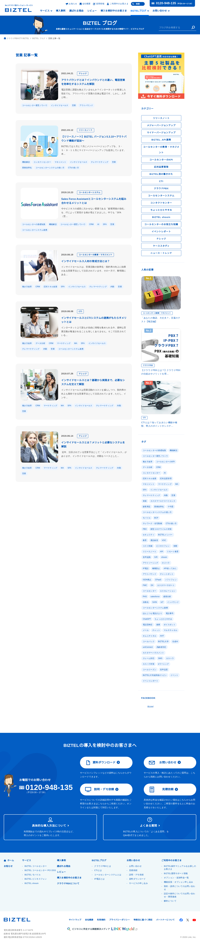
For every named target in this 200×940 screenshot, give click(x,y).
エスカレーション (167, 591)
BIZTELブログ (138, 11)
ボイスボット (169, 624)
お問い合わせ (159, 11)
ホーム (9, 854)
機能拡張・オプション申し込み (178, 876)
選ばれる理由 (76, 11)
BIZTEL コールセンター (36, 860)
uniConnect (171, 641)
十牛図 (170, 506)
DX (151, 585)
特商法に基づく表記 (143, 914)
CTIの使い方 (73, 167)
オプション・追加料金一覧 (176, 872)
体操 (145, 501)
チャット (156, 630)
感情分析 (167, 596)
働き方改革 (27, 286)
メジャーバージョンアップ (161, 125)
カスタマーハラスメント (166, 647)
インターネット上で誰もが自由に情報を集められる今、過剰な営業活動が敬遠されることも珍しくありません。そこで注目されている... (93, 331)
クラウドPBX (161, 188)
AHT (162, 635)
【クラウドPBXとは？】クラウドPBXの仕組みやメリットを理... (160, 372)
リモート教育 (172, 551)
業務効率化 (27, 167)
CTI (81, 311)
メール (146, 630)
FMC (145, 585)
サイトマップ (75, 914)
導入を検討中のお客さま (113, 11)
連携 (158, 624)
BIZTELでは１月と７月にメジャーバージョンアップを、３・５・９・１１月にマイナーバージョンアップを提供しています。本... (94, 148)
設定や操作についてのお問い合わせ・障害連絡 (179, 890)
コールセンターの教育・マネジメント (96, 254)
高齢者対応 (147, 647)
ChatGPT (147, 619)
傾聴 (162, 546)
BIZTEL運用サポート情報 (176, 867)
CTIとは (98, 865)
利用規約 (101, 914)
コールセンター (149, 591)
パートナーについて (165, 914)
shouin (164, 557)
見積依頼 (161, 784)
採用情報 (98, 3)
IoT (161, 602)
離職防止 (146, 568)
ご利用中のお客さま (117, 3)
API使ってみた (160, 568)
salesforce (155, 596)
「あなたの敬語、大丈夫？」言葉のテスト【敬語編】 (160, 319)
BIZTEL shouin (161, 217)
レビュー (92, 11)
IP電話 (176, 562)
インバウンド (173, 602)
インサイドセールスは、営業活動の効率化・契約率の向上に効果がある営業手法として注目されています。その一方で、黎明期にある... (93, 270)
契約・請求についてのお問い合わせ (179, 882)
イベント (174, 669)
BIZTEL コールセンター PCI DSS (40, 865)
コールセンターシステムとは (107, 869)
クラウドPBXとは (102, 860)
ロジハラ (165, 562)
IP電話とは (99, 873)
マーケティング (63, 343)
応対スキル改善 (50, 286)
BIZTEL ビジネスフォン (36, 873)
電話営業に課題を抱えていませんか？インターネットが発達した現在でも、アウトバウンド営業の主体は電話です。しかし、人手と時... (93, 93)
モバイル (146, 517)
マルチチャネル (170, 630)
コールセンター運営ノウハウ (34, 105)
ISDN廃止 (147, 579)
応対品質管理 (161, 166)
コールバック (173, 635)
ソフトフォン (170, 579)
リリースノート (86, 130)
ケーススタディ (161, 245)
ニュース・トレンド (161, 253)
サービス (45, 11)
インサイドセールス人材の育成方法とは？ (85, 261)
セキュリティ (148, 534)
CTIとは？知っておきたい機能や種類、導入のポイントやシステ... (159, 424)
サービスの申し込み (138, 877)
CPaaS (158, 579)
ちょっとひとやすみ (161, 210)
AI (98, 224)
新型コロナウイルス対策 (160, 529)
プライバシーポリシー (119, 914)
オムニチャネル (149, 635)
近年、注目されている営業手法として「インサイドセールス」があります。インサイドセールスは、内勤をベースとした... (93, 454)
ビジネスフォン (149, 546)
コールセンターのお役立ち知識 (161, 224)
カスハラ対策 (148, 658)
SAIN (154, 602)
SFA (104, 224)
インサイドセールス (59, 105)
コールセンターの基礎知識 (33, 224)
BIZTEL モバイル (32, 869)
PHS (145, 596)
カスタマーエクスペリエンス (162, 501)
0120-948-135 (165, 3)
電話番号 (169, 613)
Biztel (151, 701)
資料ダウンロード (100, 757)
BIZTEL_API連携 (161, 139)
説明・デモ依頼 (99, 784)
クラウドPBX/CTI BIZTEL (16, 38)
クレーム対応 (148, 652)
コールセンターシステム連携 (34, 230)
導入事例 (60, 11)
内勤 (111, 286)
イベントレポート (161, 231)
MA (75, 343)
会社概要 (85, 3)
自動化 (146, 602)
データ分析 (40, 343)
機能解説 (26, 162)
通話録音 (154, 540)
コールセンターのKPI (161, 159)
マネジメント (60, 162)
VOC (164, 540)
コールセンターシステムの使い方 (50, 167)
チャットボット (166, 574)
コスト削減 (174, 540)
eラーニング (163, 658)
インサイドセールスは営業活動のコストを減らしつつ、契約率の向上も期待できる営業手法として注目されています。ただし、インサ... (93, 393)
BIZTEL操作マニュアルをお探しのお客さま (180, 862)
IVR (155, 557)
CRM (91, 224)
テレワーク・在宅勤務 (152, 523)
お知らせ (71, 3)
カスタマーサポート (165, 585)
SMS (160, 652)
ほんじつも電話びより (152, 613)
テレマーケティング (99, 162)
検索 (138, 4)
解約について (170, 895)
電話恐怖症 (147, 624)
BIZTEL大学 (148, 641)
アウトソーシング (150, 562)
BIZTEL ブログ (100, 23)
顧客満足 (146, 506)
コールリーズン (149, 664)
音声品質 (164, 664)
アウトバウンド (86, 105)
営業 (74, 105)
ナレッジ (83, 73)
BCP (156, 517)
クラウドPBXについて (68, 878)
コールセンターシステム (90, 192)
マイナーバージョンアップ (161, 132)
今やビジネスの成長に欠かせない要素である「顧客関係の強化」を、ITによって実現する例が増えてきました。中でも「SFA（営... (93, 212)
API (161, 551)
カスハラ (169, 652)
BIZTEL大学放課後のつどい (155, 669)
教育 (145, 540)
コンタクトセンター (42, 162)
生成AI (159, 641)
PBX (144, 529)
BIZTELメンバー (165, 534)
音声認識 (146, 557)
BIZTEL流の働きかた (161, 174)
